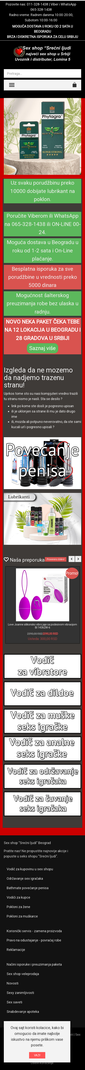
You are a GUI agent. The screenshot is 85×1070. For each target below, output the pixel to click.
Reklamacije (16, 950)
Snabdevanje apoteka (23, 1012)
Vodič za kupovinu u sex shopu (30, 869)
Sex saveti (14, 1002)
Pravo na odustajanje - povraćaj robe (34, 940)
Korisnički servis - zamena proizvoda (34, 931)
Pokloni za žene (18, 907)
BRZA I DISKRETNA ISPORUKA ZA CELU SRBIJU (42, 37)
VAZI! (37, 1055)
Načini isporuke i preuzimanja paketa (34, 964)
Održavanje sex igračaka (25, 878)
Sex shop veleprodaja (23, 974)
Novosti (12, 983)
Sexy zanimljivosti (20, 993)
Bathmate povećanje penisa (27, 888)
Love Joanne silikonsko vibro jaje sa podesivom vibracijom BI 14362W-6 (42, 626)
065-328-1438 (41, 10)
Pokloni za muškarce (22, 916)
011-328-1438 (37, 4)
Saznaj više (42, 348)
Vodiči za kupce (18, 897)
